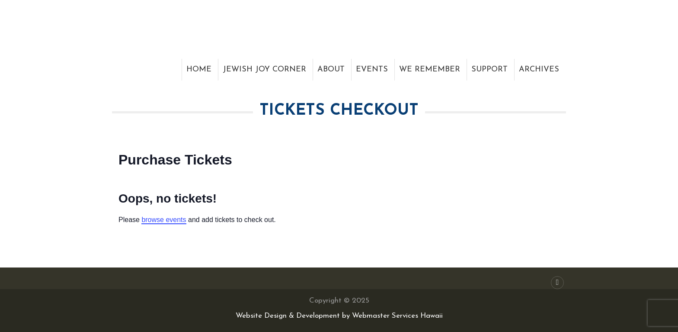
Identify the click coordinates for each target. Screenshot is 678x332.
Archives (539, 69)
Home (198, 69)
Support (489, 69)
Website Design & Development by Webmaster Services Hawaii (339, 315)
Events (372, 69)
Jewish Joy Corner (264, 69)
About (331, 69)
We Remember (429, 69)
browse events (163, 219)
